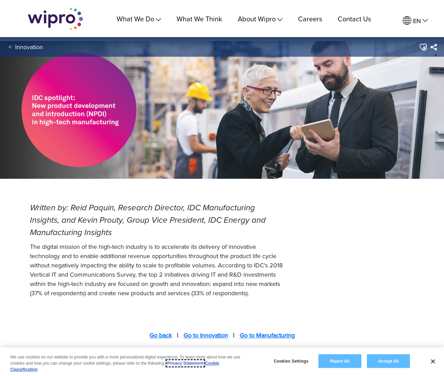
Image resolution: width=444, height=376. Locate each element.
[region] (222, 361)
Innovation (29, 47)
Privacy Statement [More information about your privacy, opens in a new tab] (185, 363)
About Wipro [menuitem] (260, 19)
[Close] (433, 361)
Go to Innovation (205, 335)
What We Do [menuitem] (139, 19)
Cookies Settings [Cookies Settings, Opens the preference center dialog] (291, 360)
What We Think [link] (199, 19)
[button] (422, 48)
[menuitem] (415, 21)
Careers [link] (310, 19)
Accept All (388, 360)
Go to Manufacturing (267, 335)
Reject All (339, 360)
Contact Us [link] (354, 19)
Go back (160, 335)
